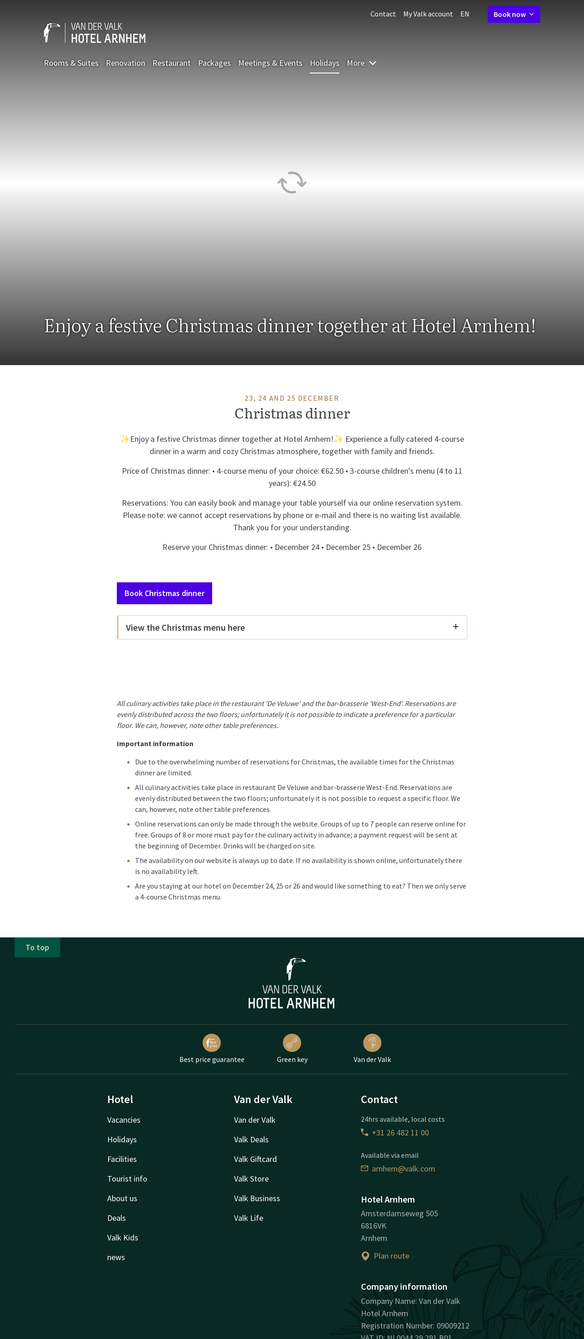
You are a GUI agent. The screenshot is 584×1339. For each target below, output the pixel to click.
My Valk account (428, 13)
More (362, 63)
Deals (116, 1218)
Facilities (122, 1159)
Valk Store (251, 1178)
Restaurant (171, 63)
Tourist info (127, 1178)
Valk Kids (122, 1237)
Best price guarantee (212, 1049)
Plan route (385, 1255)
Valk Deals (251, 1139)
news (116, 1257)
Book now (514, 14)
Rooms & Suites (71, 63)
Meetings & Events (270, 63)
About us (122, 1198)
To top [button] (37, 947)
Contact (383, 13)
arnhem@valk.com (398, 1168)
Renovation (125, 63)
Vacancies (124, 1119)
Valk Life (248, 1218)
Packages (214, 63)
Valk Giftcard (255, 1159)
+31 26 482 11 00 (395, 1132)
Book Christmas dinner (164, 593)
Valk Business (257, 1198)
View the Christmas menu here (292, 627)
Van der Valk (372, 1049)
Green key (292, 1049)
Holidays (324, 63)
